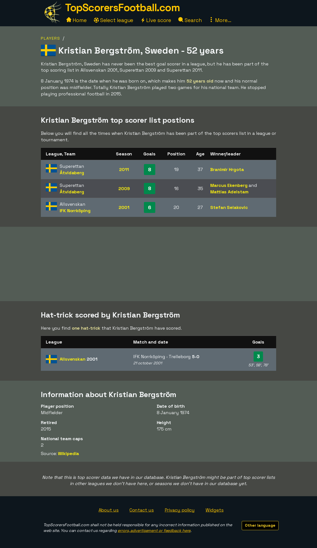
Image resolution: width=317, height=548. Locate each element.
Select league (113, 20)
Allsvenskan (78, 359)
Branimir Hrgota (227, 169)
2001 (124, 207)
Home (76, 20)
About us (109, 510)
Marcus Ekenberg (229, 185)
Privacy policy (180, 510)
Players (50, 38)
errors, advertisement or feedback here (154, 530)
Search (190, 20)
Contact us (142, 510)
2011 (124, 169)
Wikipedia (68, 453)
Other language (260, 525)
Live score (155, 20)
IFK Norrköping (75, 210)
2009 (124, 188)
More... (220, 20)
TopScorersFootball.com (122, 7)
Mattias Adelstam (229, 192)
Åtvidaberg (72, 172)
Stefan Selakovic (229, 207)
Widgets (214, 510)
